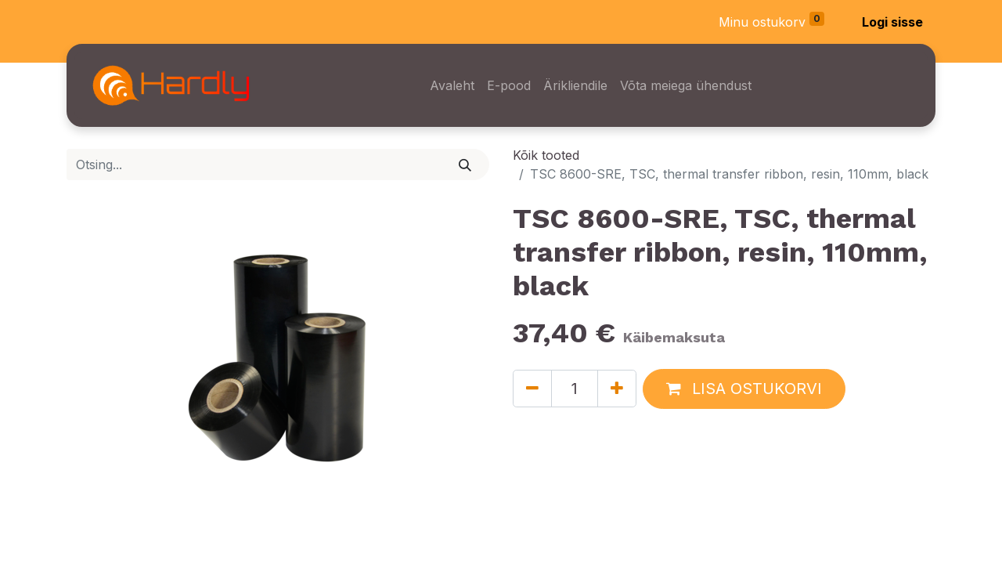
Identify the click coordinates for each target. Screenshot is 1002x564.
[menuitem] (452, 85)
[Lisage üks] (616, 388)
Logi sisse (892, 22)
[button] (744, 389)
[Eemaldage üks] (532, 388)
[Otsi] (465, 164)
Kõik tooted (546, 155)
